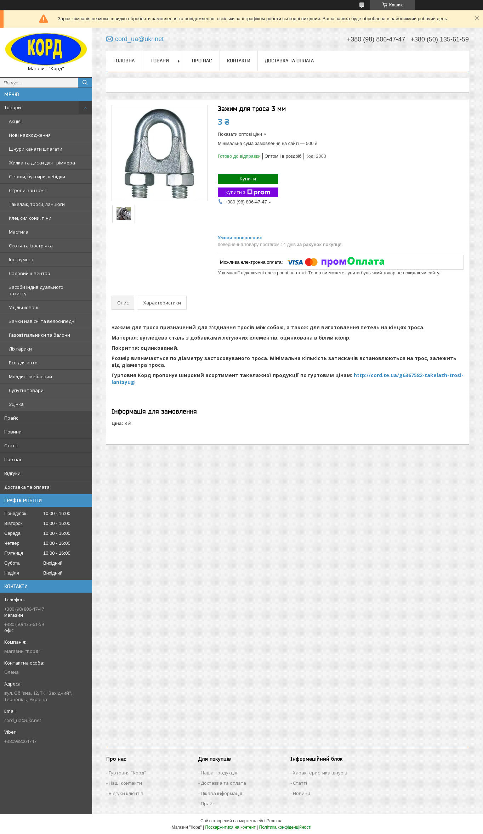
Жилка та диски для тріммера (42, 162)
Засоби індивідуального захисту (36, 290)
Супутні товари (26, 390)
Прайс (11, 418)
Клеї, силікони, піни (30, 218)
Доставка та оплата (27, 487)
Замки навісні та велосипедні (42, 321)
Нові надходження (30, 135)
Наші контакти (125, 783)
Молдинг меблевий (30, 376)
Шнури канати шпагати (35, 149)
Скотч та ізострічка (31, 245)
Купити (248, 178)
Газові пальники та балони (39, 335)
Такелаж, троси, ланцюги (37, 204)
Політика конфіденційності (285, 827)
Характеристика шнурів (320, 772)
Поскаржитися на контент (230, 827)
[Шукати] (85, 82)
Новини (13, 432)
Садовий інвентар (29, 273)
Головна (124, 60)
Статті (11, 445)
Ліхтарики (20, 349)
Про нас (13, 459)
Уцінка (16, 404)
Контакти (238, 60)
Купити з (248, 192)
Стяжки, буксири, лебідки (37, 176)
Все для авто (23, 362)
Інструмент (21, 259)
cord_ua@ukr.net (22, 720)
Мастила (18, 232)
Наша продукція (219, 772)
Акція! (15, 121)
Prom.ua (275, 820)
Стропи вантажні (28, 190)
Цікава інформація (221, 793)
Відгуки (12, 473)
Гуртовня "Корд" (127, 772)
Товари (12, 107)
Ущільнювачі (23, 307)
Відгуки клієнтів (126, 793)
